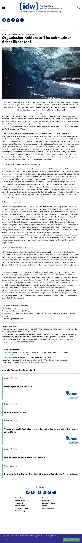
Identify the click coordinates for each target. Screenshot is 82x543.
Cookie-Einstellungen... (8, 540)
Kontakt (44, 506)
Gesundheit (19, 503)
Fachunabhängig (20, 511)
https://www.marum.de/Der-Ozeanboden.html (19, 352)
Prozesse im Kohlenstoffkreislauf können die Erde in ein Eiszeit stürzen (41, 474)
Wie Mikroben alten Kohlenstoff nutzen (24, 457)
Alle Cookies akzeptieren (71, 540)
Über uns (44, 498)
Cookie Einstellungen (48, 508)
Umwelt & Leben (20, 506)
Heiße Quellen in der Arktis (18, 386)
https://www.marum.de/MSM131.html (15, 357)
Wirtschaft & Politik (21, 508)
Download (61, 110)
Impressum (45, 500)
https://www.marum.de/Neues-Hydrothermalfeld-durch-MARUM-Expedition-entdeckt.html (34, 360)
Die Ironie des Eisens (15, 412)
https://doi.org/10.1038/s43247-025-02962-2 (18, 342)
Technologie (19, 498)
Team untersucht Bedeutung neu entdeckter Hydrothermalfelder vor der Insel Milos (41, 430)
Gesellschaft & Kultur (22, 500)
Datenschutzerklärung (48, 503)
